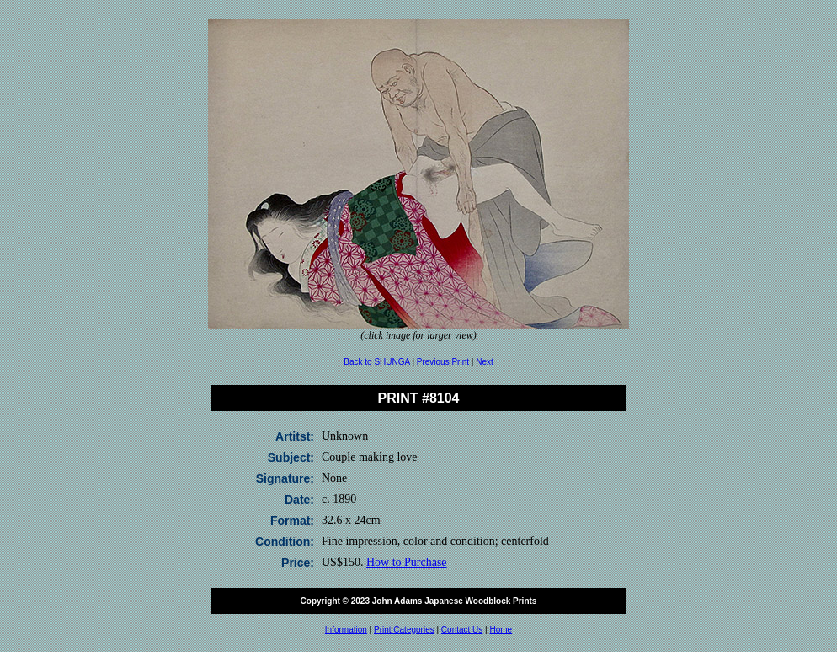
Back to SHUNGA (376, 361)
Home (500, 629)
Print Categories (404, 629)
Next (484, 361)
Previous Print (443, 361)
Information (346, 629)
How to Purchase (406, 562)
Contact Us (461, 629)
